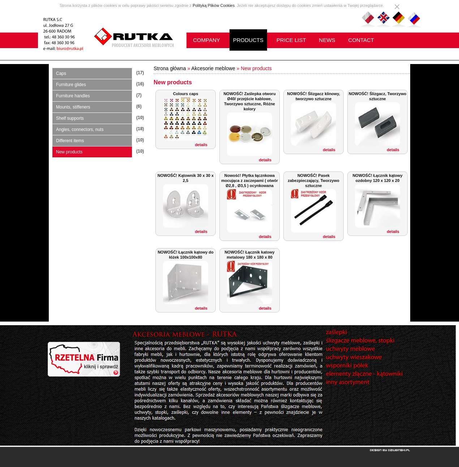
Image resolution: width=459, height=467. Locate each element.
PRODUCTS (248, 40)
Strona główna (170, 68)
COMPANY (206, 40)
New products (69, 151)
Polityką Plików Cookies (214, 5)
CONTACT (361, 40)
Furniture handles (73, 95)
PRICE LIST (291, 40)
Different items (70, 140)
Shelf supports (70, 118)
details (201, 145)
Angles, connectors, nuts (79, 129)
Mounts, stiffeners (73, 107)
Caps (61, 73)
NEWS (327, 40)
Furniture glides (71, 84)
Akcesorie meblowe (213, 68)
